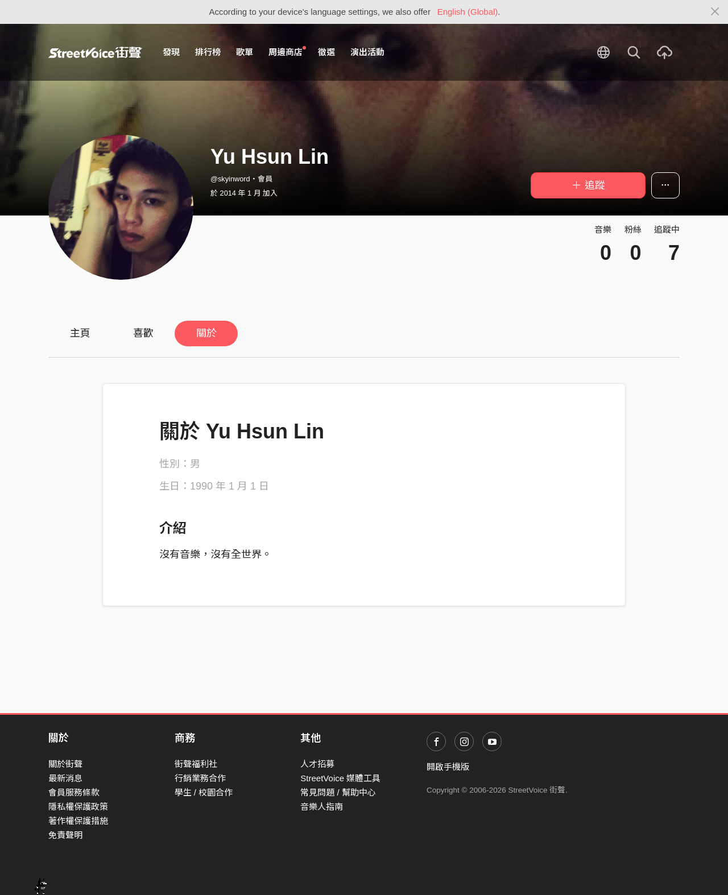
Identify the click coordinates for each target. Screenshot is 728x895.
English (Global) (467, 11)
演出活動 (367, 52)
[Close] (715, 12)
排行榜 (208, 52)
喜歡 (143, 333)
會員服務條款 (74, 792)
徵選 (326, 52)
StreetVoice (95, 52)
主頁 (80, 333)
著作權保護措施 (78, 821)
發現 (171, 52)
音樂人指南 (321, 806)
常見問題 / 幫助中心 (338, 792)
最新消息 (65, 778)
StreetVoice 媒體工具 (340, 778)
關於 (206, 333)
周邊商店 (287, 51)
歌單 (244, 52)
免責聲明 (65, 835)
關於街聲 (65, 764)
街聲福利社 (196, 764)
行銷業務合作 (200, 778)
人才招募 (317, 764)
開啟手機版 (448, 767)
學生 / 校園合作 (204, 792)
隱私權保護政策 (78, 806)
